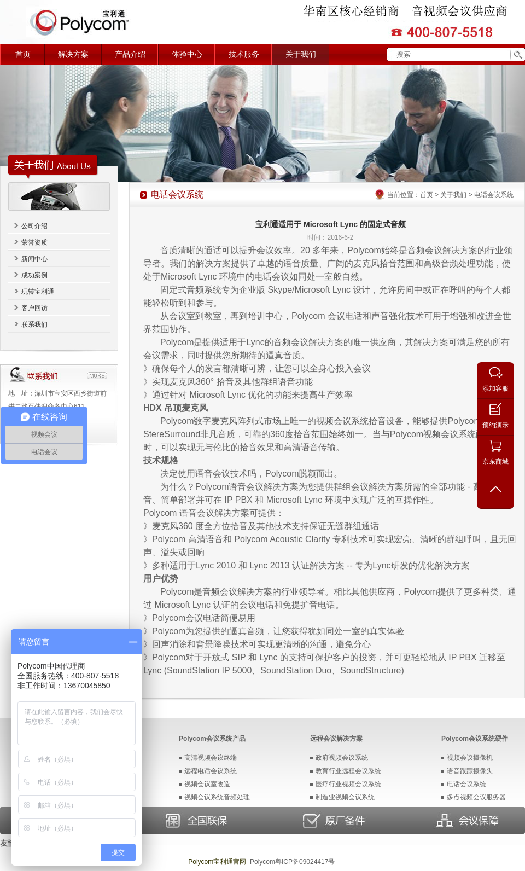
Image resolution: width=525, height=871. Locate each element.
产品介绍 (130, 54)
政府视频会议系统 (342, 758)
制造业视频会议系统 (345, 797)
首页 (23, 54)
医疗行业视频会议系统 (348, 784)
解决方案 (73, 54)
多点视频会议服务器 (476, 797)
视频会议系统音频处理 (217, 797)
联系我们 (34, 324)
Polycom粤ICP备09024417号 (292, 862)
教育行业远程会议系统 (348, 771)
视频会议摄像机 (470, 758)
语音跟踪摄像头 (470, 771)
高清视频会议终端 (210, 758)
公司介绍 (34, 226)
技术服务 (244, 54)
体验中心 (187, 54)
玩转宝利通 (37, 291)
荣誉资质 (34, 242)
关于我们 (300, 54)
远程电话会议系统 (210, 771)
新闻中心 (34, 259)
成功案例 (34, 275)
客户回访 (34, 308)
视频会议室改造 (207, 784)
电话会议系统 (466, 784)
